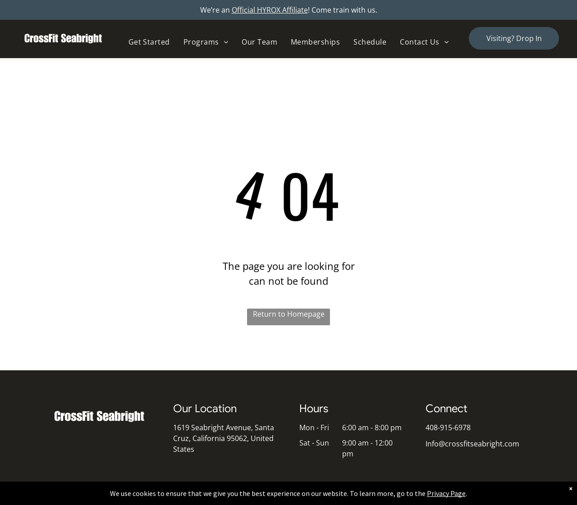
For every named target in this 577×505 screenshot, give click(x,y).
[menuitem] (149, 42)
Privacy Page (446, 493)
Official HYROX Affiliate (270, 10)
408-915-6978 (448, 427)
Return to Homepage (289, 314)
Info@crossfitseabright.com (472, 444)
